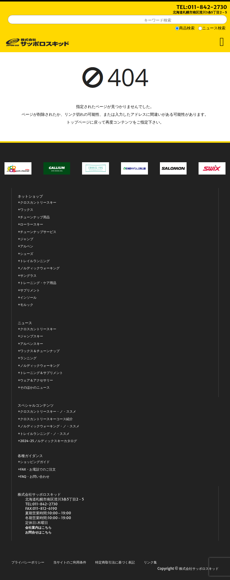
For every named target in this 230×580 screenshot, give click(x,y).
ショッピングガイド (35, 462)
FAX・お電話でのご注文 (37, 469)
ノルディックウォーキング (40, 268)
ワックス (26, 210)
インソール (28, 298)
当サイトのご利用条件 (69, 562)
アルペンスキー (31, 344)
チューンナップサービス (38, 232)
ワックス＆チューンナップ (40, 351)
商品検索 (187, 28)
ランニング (28, 358)
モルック (26, 305)
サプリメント (30, 290)
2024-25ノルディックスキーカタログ (48, 441)
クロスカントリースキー (38, 203)
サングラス (28, 276)
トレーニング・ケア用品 (38, 283)
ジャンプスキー (31, 336)
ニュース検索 (214, 28)
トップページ (78, 122)
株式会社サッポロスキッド (199, 569)
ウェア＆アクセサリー (36, 380)
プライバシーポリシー (27, 562)
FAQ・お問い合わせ (34, 477)
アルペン (26, 246)
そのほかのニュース (35, 388)
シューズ (26, 254)
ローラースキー (31, 224)
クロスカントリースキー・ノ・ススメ (48, 412)
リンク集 (150, 562)
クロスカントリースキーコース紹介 (46, 419)
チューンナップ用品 (35, 217)
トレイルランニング (35, 261)
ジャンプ (26, 239)
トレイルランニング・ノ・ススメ (44, 434)
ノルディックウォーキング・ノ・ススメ (49, 426)
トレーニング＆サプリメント (41, 373)
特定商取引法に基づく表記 (115, 562)
